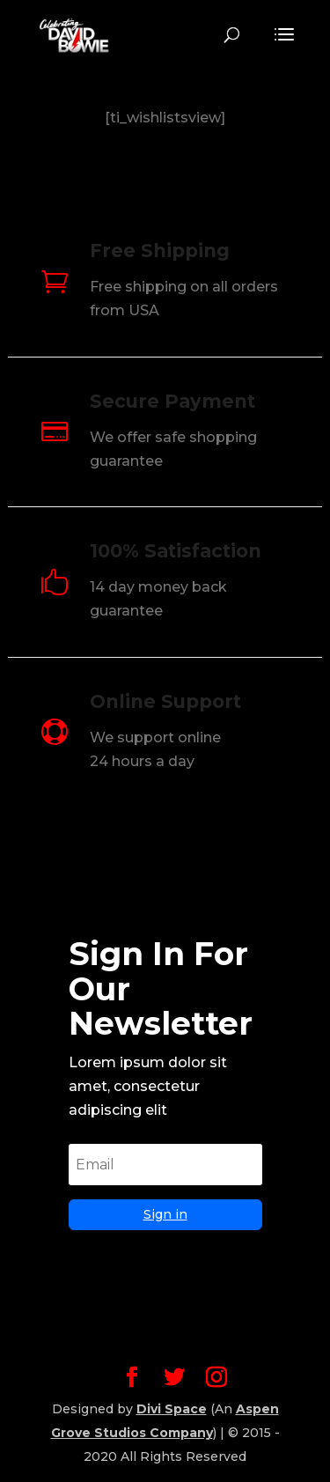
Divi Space (171, 1409)
